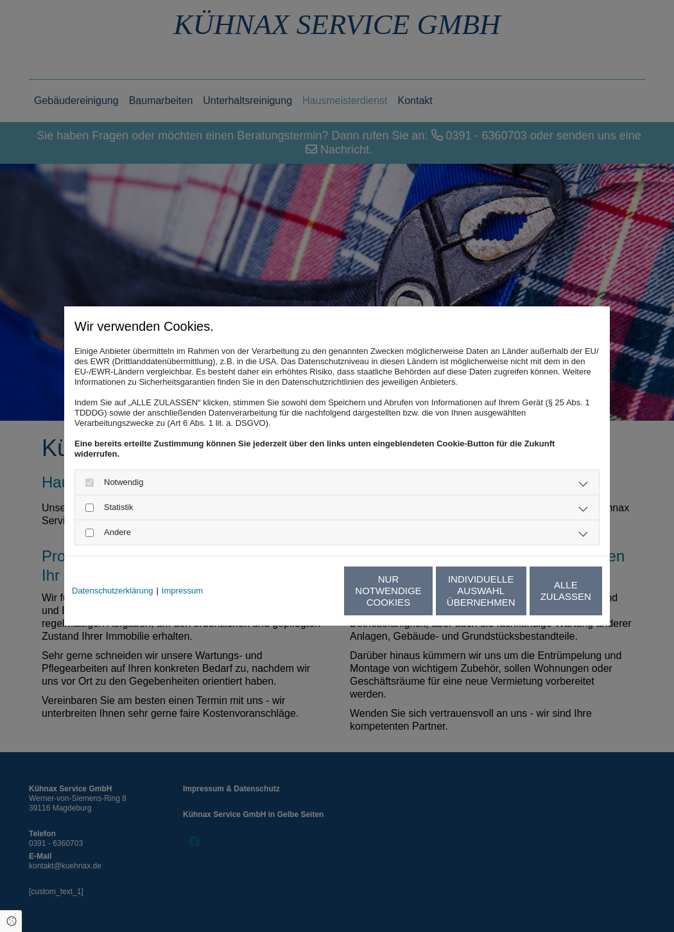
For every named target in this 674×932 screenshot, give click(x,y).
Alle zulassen (542, 590)
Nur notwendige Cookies (299, 590)
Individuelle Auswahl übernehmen (420, 591)
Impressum (182, 590)
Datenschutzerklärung (112, 590)
